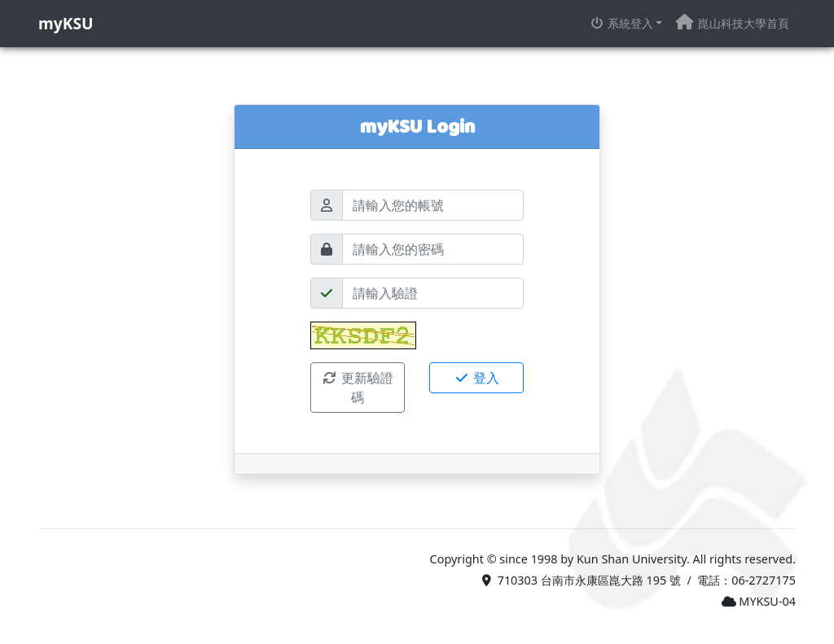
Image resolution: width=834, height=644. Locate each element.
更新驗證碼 (357, 387)
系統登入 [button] (621, 23)
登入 (476, 378)
